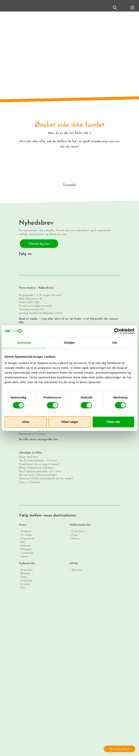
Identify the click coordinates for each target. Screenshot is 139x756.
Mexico (75, 538)
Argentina (27, 569)
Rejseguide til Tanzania (32, 433)
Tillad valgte (69, 421)
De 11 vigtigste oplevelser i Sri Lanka (40, 471)
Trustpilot (69, 185)
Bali (23, 542)
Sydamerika (27, 563)
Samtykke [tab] (24, 342)
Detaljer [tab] (69, 342)
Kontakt (123, 9)
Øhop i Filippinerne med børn (36, 467)
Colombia (26, 580)
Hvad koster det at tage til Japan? (39, 464)
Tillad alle (113, 421)
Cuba (74, 535)
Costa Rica (77, 531)
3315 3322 (33, 302)
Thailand (26, 531)
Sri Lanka (26, 535)
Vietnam (26, 545)
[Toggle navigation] (132, 9)
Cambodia (27, 552)
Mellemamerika (80, 524)
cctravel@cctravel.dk (40, 306)
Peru (23, 587)
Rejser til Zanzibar (30, 482)
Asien (22, 524)
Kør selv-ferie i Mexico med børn (38, 475)
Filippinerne (27, 538)
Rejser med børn (28, 456)
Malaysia (26, 549)
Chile (24, 577)
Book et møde (28, 318)
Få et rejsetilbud (119, 749)
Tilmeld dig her (39, 244)
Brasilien (25, 573)
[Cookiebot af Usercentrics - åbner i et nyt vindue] (117, 331)
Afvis (25, 421)
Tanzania (76, 569)
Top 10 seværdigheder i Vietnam (38, 460)
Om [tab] (114, 342)
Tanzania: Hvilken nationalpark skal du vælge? (46, 478)
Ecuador (26, 584)
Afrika (74, 563)
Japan (24, 556)
